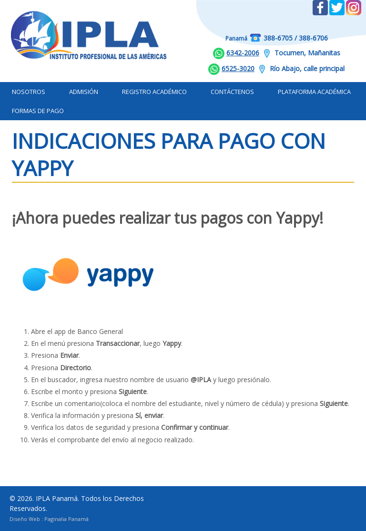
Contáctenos (232, 91)
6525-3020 (238, 68)
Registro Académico (154, 91)
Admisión (83, 91)
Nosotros (28, 91)
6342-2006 (242, 52)
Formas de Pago (38, 110)
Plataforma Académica (314, 91)
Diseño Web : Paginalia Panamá (49, 518)
